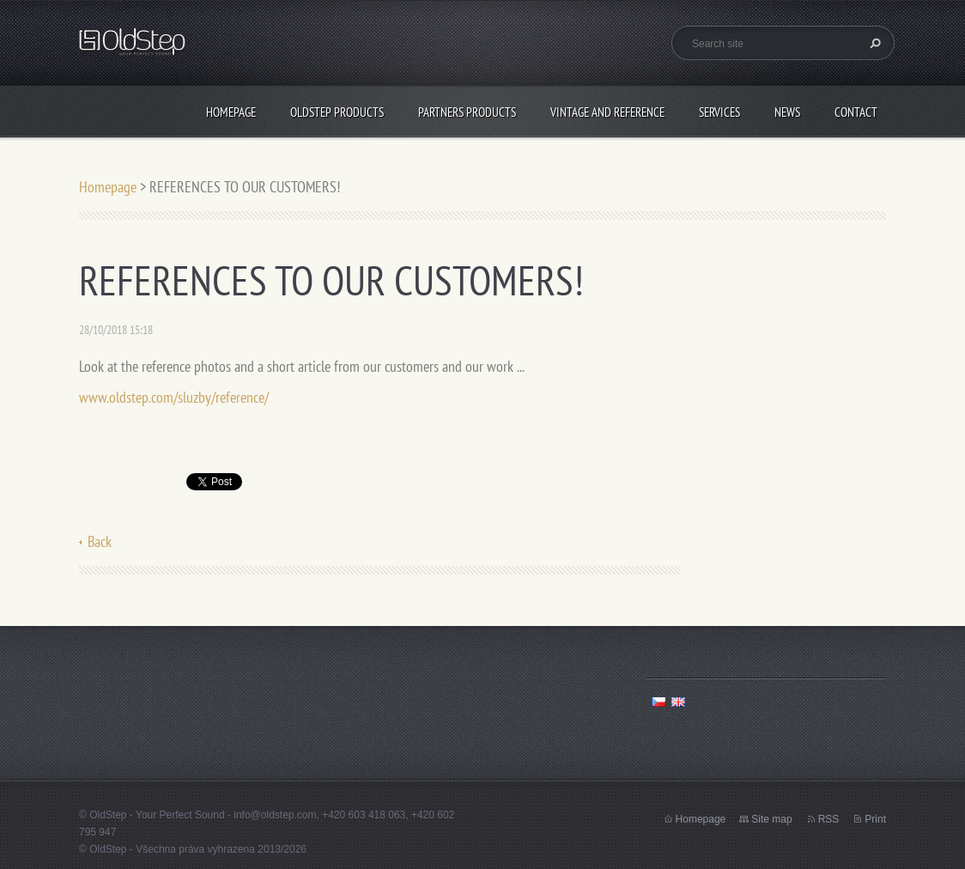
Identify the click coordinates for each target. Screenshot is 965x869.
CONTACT (856, 112)
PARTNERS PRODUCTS (467, 112)
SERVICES (719, 112)
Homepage (231, 112)
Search (873, 43)
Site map (771, 819)
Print (875, 819)
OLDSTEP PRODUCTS (337, 112)
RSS (829, 819)
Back (100, 541)
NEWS (787, 112)
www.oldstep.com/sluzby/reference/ (174, 397)
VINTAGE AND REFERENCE (607, 112)
